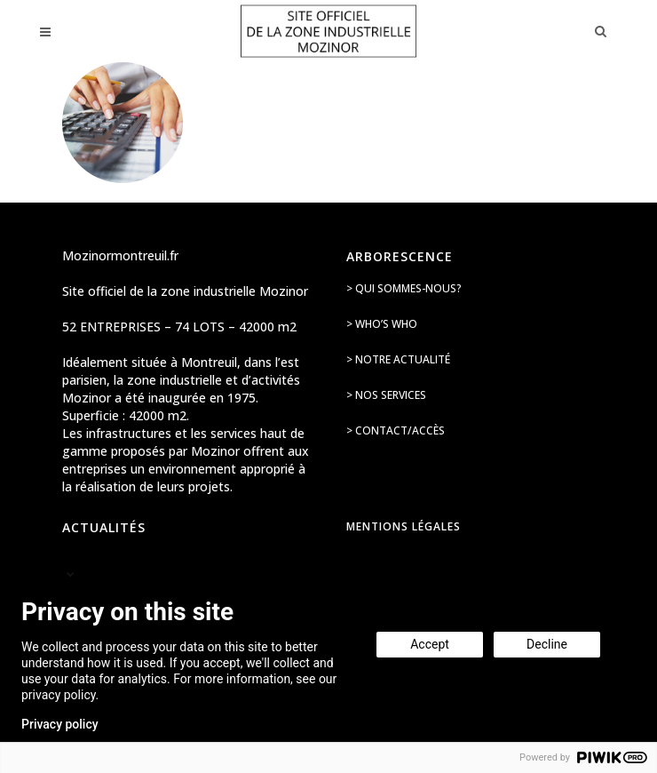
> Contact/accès (395, 430)
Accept (429, 644)
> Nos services (386, 394)
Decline (546, 644)
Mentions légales (403, 526)
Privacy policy (60, 724)
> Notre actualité (398, 359)
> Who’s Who (381, 323)
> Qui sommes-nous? (404, 288)
